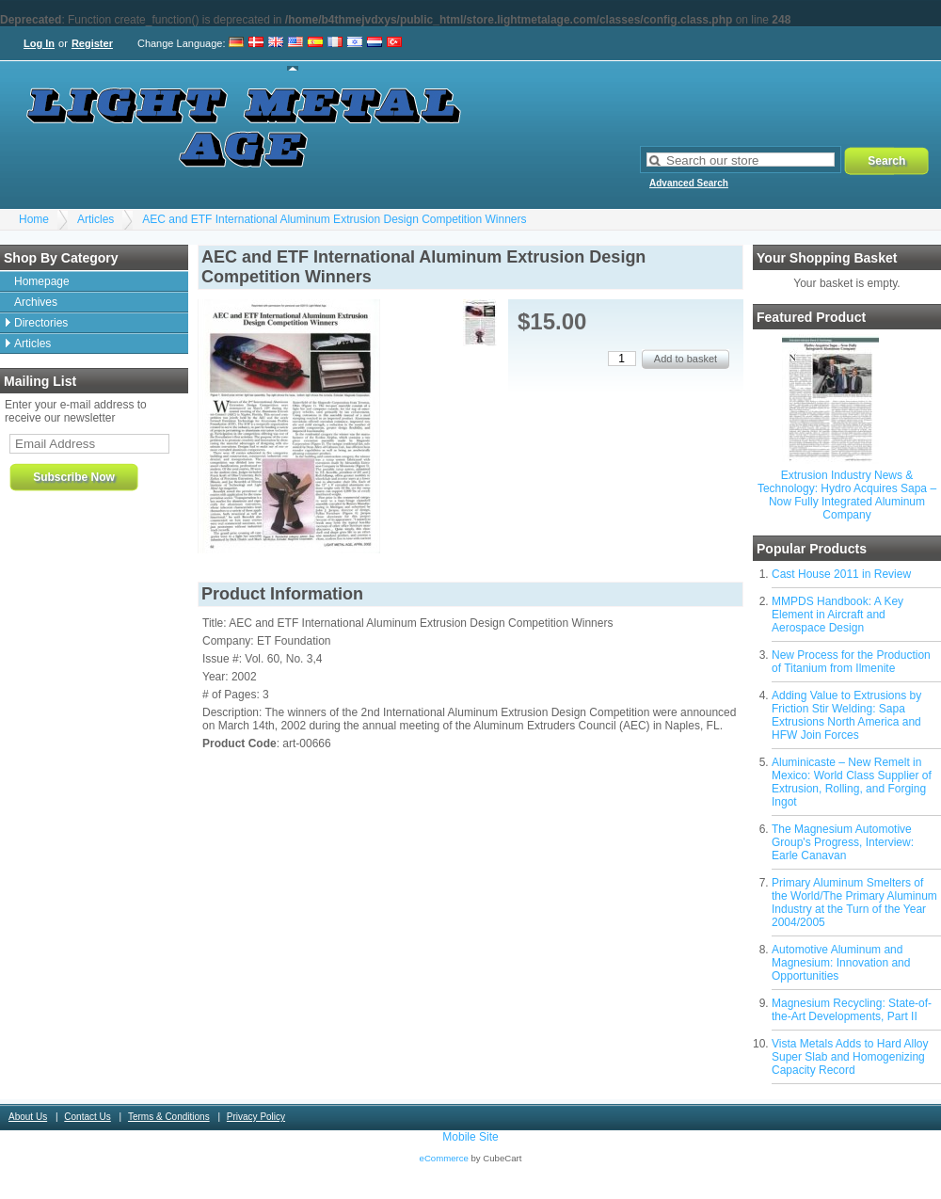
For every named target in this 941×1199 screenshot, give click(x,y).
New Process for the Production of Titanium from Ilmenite (851, 661)
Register (92, 43)
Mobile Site (470, 1136)
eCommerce (444, 1158)
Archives (35, 302)
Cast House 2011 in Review (841, 574)
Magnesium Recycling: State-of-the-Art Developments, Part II (852, 1010)
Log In (39, 43)
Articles (95, 219)
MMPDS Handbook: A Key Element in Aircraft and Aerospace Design (837, 614)
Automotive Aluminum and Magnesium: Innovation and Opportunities (841, 963)
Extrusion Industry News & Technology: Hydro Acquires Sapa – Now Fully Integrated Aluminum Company (847, 495)
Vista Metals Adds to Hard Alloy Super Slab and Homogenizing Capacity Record (850, 1057)
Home (34, 219)
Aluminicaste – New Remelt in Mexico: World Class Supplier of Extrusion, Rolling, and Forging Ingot (852, 782)
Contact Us (87, 1116)
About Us (27, 1116)
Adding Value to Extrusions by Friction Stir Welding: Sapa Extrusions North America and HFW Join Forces (846, 715)
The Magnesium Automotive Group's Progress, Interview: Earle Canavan (843, 842)
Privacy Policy (256, 1116)
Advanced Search (688, 183)
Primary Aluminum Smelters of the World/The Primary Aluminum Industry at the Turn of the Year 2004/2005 (854, 902)
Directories (41, 322)
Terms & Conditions (169, 1116)
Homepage (42, 281)
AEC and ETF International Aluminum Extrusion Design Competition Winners (334, 219)
